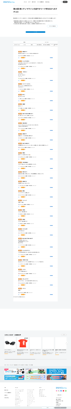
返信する (19, 60)
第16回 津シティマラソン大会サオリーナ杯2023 (21, 367)
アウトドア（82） (17, 396)
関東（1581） (41, 393)
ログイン (65, 2)
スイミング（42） (17, 399)
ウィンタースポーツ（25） (31, 400)
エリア (29, 2)
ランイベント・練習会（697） (19, 393)
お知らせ (5, 398)
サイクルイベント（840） (31, 392)
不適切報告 (51, 60)
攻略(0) (24, 44)
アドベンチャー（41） (30, 399)
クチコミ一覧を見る (52, 27)
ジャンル (25, 2)
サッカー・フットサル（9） (19, 403)
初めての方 (34, 2)
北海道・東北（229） (42, 392)
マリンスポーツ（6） (30, 403)
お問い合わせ (59, 397)
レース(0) (24, 47)
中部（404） (41, 395)
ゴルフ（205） (17, 395)
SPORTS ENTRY (8, 2)
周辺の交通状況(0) (39, 47)
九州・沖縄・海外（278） (43, 399)
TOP (5, 367)
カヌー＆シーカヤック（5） (31, 404)
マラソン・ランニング (10, 367)
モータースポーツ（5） (18, 404)
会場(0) (32, 47)
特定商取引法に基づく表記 (59, 403)
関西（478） (41, 396)
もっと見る (64, 337)
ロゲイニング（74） (30, 396)
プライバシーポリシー (59, 400)
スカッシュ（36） (17, 400)
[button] (66, 345)
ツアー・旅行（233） (30, 393)
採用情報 (57, 405)
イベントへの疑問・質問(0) (54, 48)
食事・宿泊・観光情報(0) (46, 47)
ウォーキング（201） (30, 395)
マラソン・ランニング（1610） (19, 392)
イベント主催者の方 (40, 2)
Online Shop (47, 2)
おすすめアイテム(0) (17, 47)
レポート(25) (46, 44)
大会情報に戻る (47, 407)
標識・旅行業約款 (58, 402)
